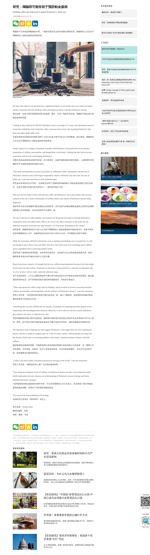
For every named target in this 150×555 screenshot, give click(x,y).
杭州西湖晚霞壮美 (108, 230)
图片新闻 (104, 153)
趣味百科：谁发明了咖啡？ (112, 12)
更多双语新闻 (18, 448)
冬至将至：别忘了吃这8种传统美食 (115, 131)
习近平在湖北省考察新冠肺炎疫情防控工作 (118, 59)
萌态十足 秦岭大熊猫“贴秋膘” (112, 177)
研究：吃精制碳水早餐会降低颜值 (115, 22)
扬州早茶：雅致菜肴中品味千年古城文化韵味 (117, 204)
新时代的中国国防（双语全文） (114, 49)
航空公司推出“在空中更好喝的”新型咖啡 (117, 33)
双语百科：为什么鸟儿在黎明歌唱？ (64, 473)
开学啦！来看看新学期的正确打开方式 (65, 515)
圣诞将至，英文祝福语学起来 (113, 100)
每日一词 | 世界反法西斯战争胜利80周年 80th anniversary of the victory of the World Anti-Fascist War (119, 82)
